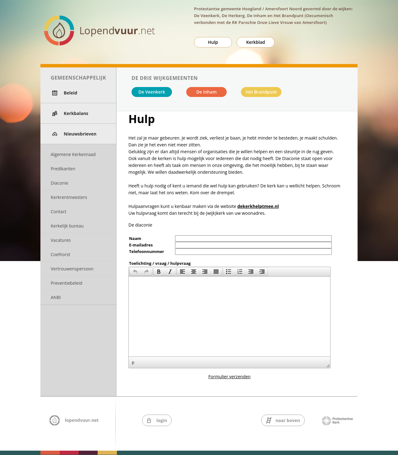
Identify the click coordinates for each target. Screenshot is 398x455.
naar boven (287, 420)
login (161, 420)
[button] (135, 272)
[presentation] (135, 271)
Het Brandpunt (261, 92)
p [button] (133, 362)
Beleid (70, 93)
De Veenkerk (151, 92)
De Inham (206, 92)
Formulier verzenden (229, 376)
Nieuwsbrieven (80, 134)
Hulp (213, 42)
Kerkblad (255, 42)
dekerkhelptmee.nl (258, 206)
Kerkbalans (76, 113)
